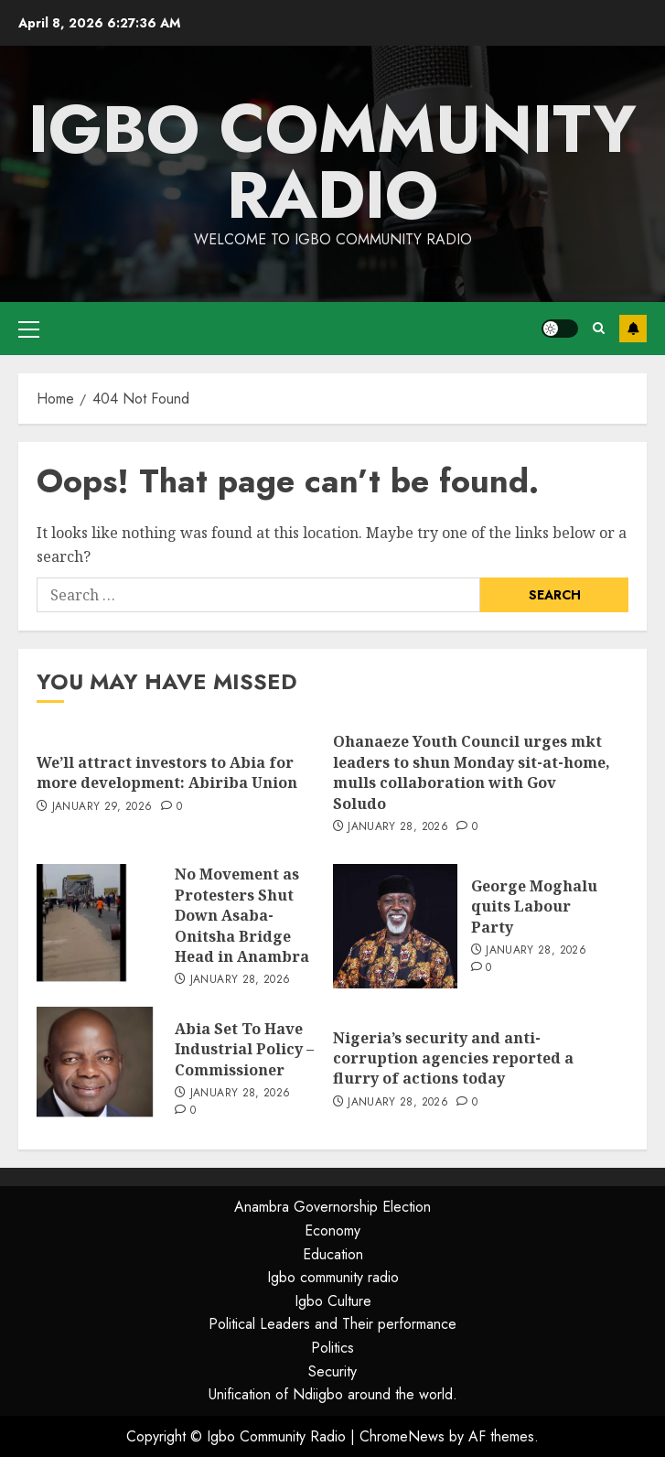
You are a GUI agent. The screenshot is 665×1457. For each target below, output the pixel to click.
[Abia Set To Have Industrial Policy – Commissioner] (99, 1069)
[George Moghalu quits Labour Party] (395, 926)
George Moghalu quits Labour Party (534, 906)
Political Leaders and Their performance (332, 1323)
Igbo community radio (333, 1277)
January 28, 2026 (398, 827)
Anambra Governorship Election (332, 1206)
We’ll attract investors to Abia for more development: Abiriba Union (167, 772)
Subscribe (633, 328)
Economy (332, 1230)
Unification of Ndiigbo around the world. (333, 1394)
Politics (332, 1347)
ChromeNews (402, 1436)
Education (333, 1254)
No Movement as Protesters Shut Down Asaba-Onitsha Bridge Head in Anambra (242, 915)
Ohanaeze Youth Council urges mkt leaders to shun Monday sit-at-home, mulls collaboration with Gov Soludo (471, 772)
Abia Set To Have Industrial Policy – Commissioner (244, 1049)
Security (332, 1371)
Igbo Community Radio (332, 162)
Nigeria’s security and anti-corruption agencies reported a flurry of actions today (453, 1058)
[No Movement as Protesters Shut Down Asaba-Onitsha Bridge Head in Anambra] (99, 926)
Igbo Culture (333, 1300)
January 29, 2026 (102, 807)
